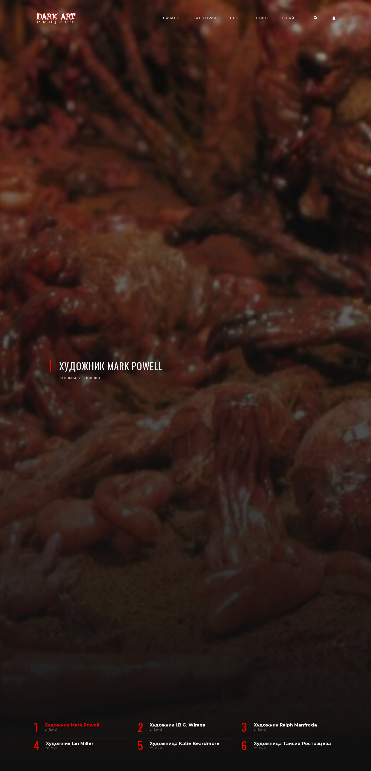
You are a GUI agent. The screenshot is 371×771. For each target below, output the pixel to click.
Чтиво (261, 18)
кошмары (70, 378)
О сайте (290, 18)
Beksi (53, 729)
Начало (171, 18)
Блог (235, 18)
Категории (204, 18)
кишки (93, 378)
